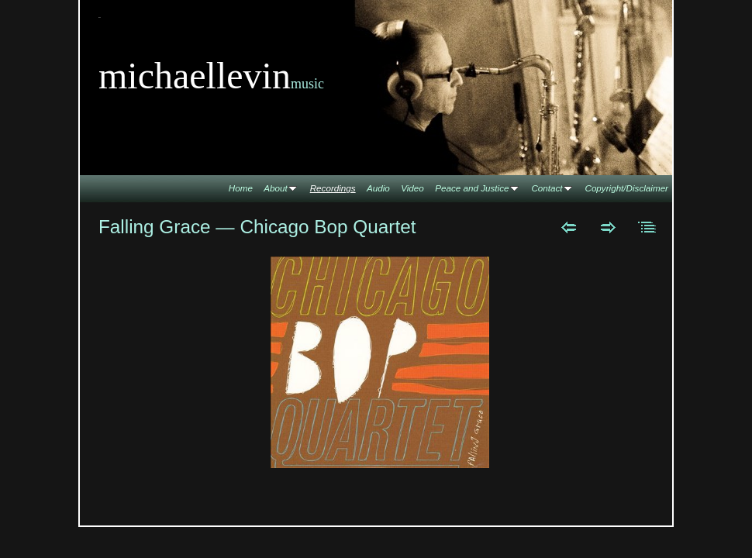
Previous (568, 227)
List (648, 227)
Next (608, 227)
